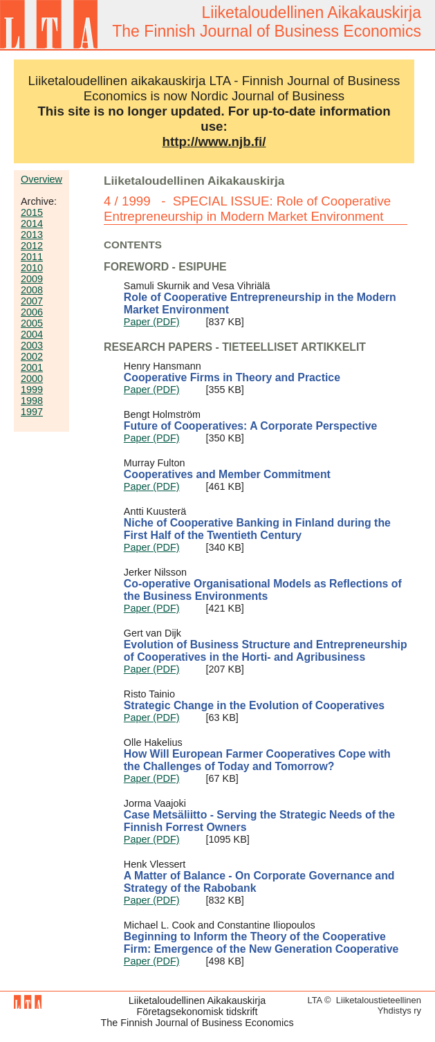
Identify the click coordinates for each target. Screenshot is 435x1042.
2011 (32, 256)
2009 (32, 278)
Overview (41, 179)
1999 (32, 389)
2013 (32, 234)
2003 (32, 345)
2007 (32, 301)
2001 (32, 367)
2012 (32, 245)
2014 (32, 223)
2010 (32, 267)
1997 (32, 411)
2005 (32, 323)
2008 (32, 289)
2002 (32, 356)
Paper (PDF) (152, 321)
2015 (32, 212)
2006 (32, 312)
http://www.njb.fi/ (214, 141)
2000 (32, 378)
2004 (32, 334)
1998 (32, 400)
